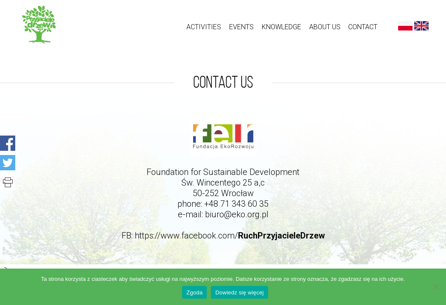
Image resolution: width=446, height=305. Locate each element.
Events (241, 27)
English (421, 25)
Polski (405, 25)
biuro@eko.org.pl (237, 214)
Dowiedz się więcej (239, 292)
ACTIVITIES (203, 27)
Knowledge (281, 27)
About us (325, 27)
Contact (362, 27)
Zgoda (194, 292)
